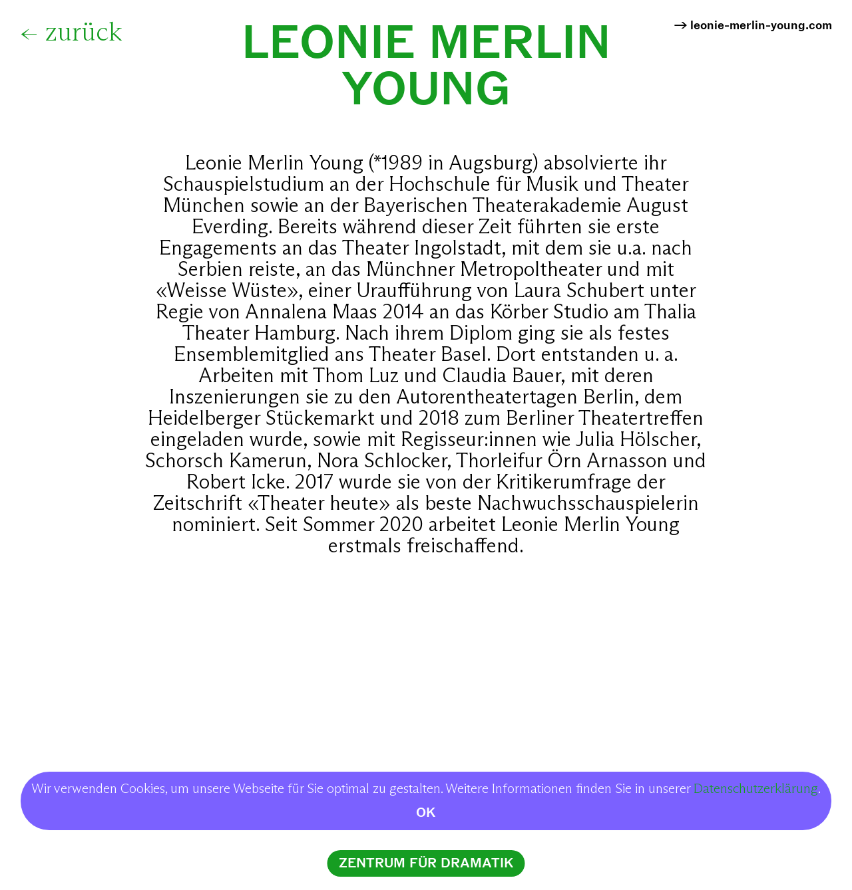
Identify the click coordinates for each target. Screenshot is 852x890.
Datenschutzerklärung (756, 789)
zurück (83, 33)
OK (426, 812)
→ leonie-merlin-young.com (753, 25)
